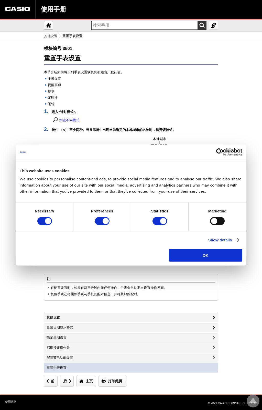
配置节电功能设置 (60, 358)
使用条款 (10, 401)
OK (206, 255)
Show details (220, 240)
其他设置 (50, 36)
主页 (89, 381)
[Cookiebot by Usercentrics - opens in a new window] (220, 152)
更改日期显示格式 (60, 327)
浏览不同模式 (69, 120)
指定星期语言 (57, 337)
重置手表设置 (57, 368)
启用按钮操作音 (58, 348)
